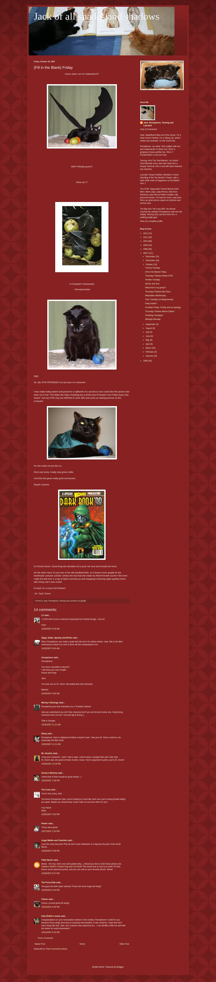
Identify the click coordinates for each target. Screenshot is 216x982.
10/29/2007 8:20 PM (50, 907)
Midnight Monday (152, 319)
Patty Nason (47, 860)
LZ (42, 615)
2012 (145, 233)
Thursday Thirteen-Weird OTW (159, 276)
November (151, 260)
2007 (145, 253)
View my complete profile (151, 221)
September (151, 324)
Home (82, 944)
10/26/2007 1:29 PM (50, 780)
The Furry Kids (48, 882)
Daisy (44, 733)
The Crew (45, 790)
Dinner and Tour (152, 284)
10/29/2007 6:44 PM (50, 890)
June (148, 336)
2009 (145, 245)
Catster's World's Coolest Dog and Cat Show (61, 866)
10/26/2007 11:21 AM (51, 724)
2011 (145, 237)
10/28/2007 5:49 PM (50, 851)
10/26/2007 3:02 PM (50, 814)
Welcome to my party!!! (155, 287)
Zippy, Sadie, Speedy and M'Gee (56, 638)
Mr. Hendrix (46, 753)
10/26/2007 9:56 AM (50, 693)
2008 (145, 249)
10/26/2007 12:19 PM (51, 764)
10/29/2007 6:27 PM (50, 873)
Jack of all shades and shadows (96, 16)
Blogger (120, 967)
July (148, 332)
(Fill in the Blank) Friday (155, 272)
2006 (145, 361)
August (149, 328)
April (148, 344)
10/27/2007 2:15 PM (50, 831)
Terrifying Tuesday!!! (154, 315)
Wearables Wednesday (155, 295)
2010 (145, 241)
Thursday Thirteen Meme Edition (159, 311)
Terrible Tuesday (152, 279)
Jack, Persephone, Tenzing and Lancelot (158, 124)
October (149, 264)
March (149, 348)
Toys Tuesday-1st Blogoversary (159, 299)
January (149, 356)
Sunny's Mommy (49, 773)
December (151, 256)
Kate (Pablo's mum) (50, 916)
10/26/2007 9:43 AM (50, 648)
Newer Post (40, 944)
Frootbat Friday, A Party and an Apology (163, 307)
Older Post (124, 944)
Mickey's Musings (50, 702)
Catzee (44, 899)
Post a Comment (45, 938)
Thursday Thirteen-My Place (158, 291)
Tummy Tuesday (152, 268)
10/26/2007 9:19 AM (50, 629)
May (148, 340)
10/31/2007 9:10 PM (50, 932)
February (150, 352)
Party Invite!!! (151, 303)
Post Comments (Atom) (56, 949)
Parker (44, 823)
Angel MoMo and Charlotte (54, 840)
